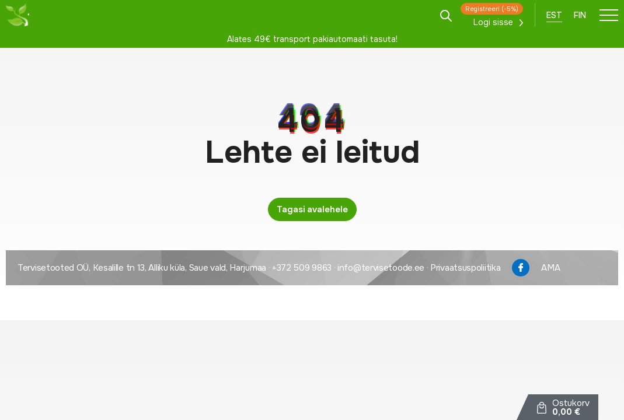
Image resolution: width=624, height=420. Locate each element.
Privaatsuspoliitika (465, 268)
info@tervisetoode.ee (380, 268)
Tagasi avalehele (312, 209)
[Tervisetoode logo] (17, 15)
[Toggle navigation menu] (608, 15)
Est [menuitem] (554, 15)
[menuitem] (554, 15)
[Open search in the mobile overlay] (446, 15)
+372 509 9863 (302, 268)
